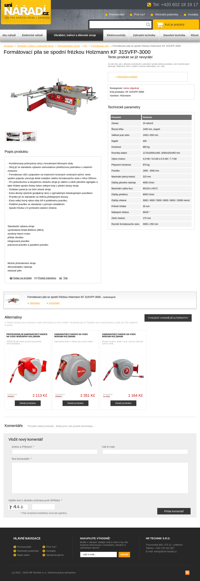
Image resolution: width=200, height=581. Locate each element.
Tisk (65, 278)
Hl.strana (8, 45)
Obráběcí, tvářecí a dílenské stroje (35, 45)
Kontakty (193, 14)
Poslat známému (47, 278)
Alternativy (35, 303)
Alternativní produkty (127, 76)
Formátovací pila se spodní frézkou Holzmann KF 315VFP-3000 (64, 297)
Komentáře (54, 303)
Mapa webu (23, 555)
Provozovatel (116, 14)
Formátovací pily (100, 45)
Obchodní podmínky (166, 14)
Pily (85, 45)
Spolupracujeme (55, 555)
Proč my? (139, 14)
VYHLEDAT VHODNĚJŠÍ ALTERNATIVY (168, 318)
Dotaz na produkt (22, 278)
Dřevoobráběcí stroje (68, 45)
